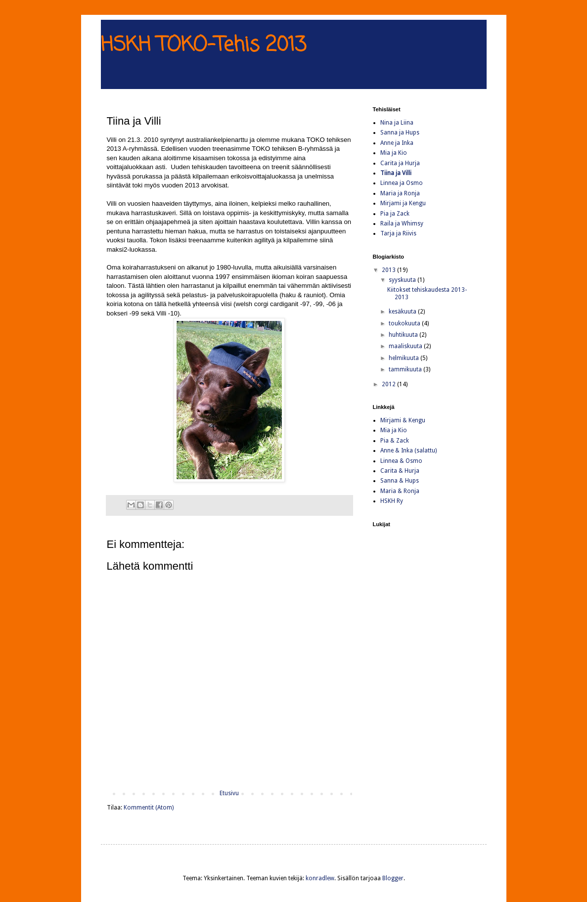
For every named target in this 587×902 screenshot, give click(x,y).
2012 (389, 384)
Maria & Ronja (399, 491)
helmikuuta (404, 358)
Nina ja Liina (396, 122)
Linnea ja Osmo (401, 183)
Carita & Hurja (399, 470)
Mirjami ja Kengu (403, 203)
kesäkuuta (403, 311)
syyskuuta (403, 279)
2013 (389, 270)
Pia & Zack (394, 440)
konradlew (320, 878)
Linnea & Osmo (401, 460)
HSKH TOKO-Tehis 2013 (203, 45)
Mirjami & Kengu (402, 420)
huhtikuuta (404, 334)
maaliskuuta (406, 346)
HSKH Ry (391, 500)
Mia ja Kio (393, 152)
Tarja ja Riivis (398, 233)
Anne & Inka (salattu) (408, 450)
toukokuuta (405, 323)
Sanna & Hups (399, 480)
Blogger (393, 878)
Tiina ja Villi (395, 173)
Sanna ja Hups (399, 132)
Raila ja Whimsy (401, 223)
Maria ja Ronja (400, 193)
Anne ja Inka (396, 142)
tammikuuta (406, 369)
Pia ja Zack (394, 213)
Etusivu (229, 793)
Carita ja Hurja (400, 163)
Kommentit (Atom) (149, 807)
